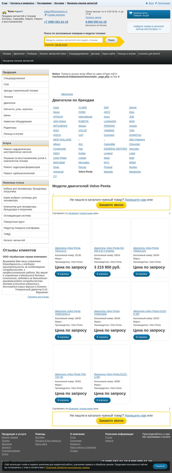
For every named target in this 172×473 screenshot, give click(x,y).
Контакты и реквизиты (22, 3)
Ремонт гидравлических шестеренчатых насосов (17, 150)
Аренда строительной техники (21, 90)
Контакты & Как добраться (48, 441)
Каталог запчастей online (53, 53)
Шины (7, 115)
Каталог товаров (10, 437)
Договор (95, 53)
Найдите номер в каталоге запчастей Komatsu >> (148, 27)
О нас (5, 3)
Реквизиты (75, 444)
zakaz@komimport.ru (55, 11)
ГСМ (6, 84)
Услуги (5, 454)
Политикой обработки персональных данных (68, 467)
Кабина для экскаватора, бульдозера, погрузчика (25, 190)
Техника (7, 53)
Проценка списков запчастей (82, 3)
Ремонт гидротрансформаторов (22, 167)
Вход (149, 3)
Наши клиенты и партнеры (83, 447)
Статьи (108, 437)
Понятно (160, 466)
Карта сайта (108, 53)
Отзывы (74, 451)
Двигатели (19, 53)
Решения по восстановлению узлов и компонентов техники (25, 159)
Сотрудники (76, 441)
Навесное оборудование (18, 121)
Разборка (32, 53)
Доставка (59, 3)
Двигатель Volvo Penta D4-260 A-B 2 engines (109, 249)
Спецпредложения (78, 53)
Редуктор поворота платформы (21, 228)
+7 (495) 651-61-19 (56, 21)
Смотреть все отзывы (38, 297)
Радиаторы (10, 127)
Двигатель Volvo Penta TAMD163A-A (67, 312)
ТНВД (7, 234)
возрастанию (86, 213)
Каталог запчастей (14, 240)
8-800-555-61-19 (96, 21)
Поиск (111, 40)
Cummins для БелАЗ (149, 53)
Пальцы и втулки (127, 53)
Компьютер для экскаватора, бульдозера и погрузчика (20, 208)
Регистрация (162, 3)
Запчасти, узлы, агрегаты (18, 109)
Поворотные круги (14, 221)
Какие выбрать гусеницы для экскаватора (20, 199)
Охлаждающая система (17, 215)
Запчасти (6, 447)
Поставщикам (44, 3)
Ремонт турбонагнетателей (19, 173)
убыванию (73, 213)
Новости (109, 441)
